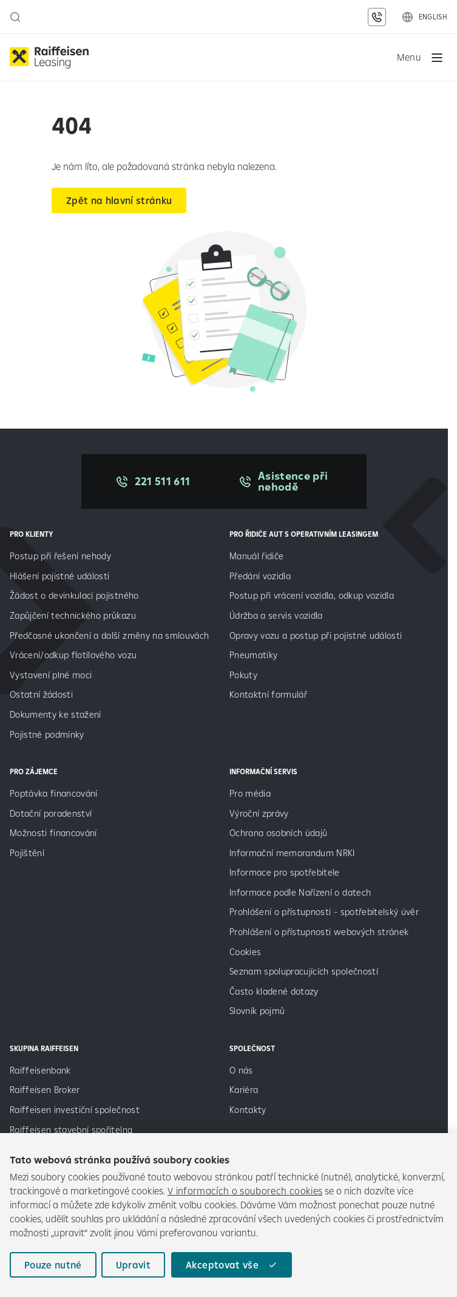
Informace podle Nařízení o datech (300, 892)
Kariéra (243, 1089)
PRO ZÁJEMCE (34, 771)
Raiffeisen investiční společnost (75, 1109)
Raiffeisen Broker (45, 1089)
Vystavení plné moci (51, 675)
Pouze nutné (53, 1265)
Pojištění (27, 853)
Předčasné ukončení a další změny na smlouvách (109, 635)
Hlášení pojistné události (60, 576)
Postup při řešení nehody (60, 556)
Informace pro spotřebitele (284, 872)
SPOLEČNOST (252, 1048)
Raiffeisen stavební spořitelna (71, 1129)
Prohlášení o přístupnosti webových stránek (318, 932)
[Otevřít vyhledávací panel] (15, 17)
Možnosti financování (53, 833)
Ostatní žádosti (41, 694)
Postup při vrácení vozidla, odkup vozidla (311, 595)
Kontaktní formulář (268, 694)
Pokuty (243, 675)
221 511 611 (163, 481)
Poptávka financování (55, 793)
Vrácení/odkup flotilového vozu (73, 655)
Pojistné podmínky (47, 734)
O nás (241, 1070)
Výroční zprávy (260, 813)
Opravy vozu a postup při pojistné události (317, 635)
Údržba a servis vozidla (276, 615)
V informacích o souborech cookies (245, 1191)
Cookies (245, 952)
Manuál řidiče (256, 556)
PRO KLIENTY (31, 534)
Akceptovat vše (222, 1265)
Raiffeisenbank (40, 1070)
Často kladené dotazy (274, 991)
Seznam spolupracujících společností (303, 971)
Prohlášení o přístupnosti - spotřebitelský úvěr (324, 911)
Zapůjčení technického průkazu (73, 615)
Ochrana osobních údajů (278, 833)
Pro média (251, 793)
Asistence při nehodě (293, 481)
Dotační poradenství (51, 813)
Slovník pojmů (257, 1010)
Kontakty (247, 1109)
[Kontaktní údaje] (377, 17)
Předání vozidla (260, 576)
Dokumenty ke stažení (55, 714)
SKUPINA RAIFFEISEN (44, 1048)
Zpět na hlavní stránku (119, 200)
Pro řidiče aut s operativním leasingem (303, 534)
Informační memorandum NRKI (292, 853)
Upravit (133, 1265)
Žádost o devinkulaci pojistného (74, 595)
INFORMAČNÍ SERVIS (263, 771)
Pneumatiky (253, 655)
